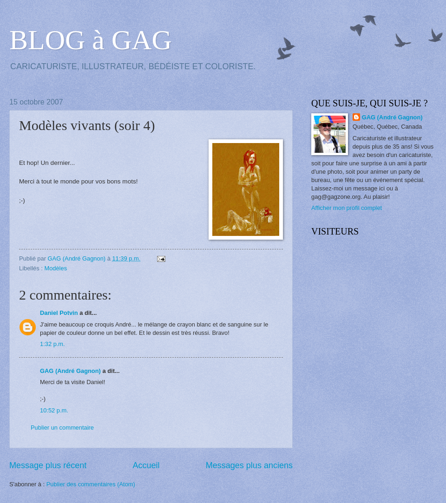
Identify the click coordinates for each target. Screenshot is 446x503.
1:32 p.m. (52, 343)
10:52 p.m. (54, 410)
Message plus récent (47, 465)
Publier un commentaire (62, 427)
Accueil (145, 465)
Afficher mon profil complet (346, 207)
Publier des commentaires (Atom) (90, 484)
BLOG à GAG (90, 40)
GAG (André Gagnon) (70, 370)
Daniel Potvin (59, 312)
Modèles (55, 268)
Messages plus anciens (249, 465)
